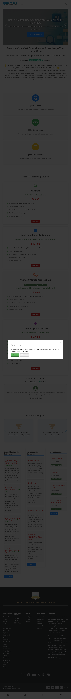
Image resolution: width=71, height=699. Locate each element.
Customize (24, 355)
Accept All (15, 355)
